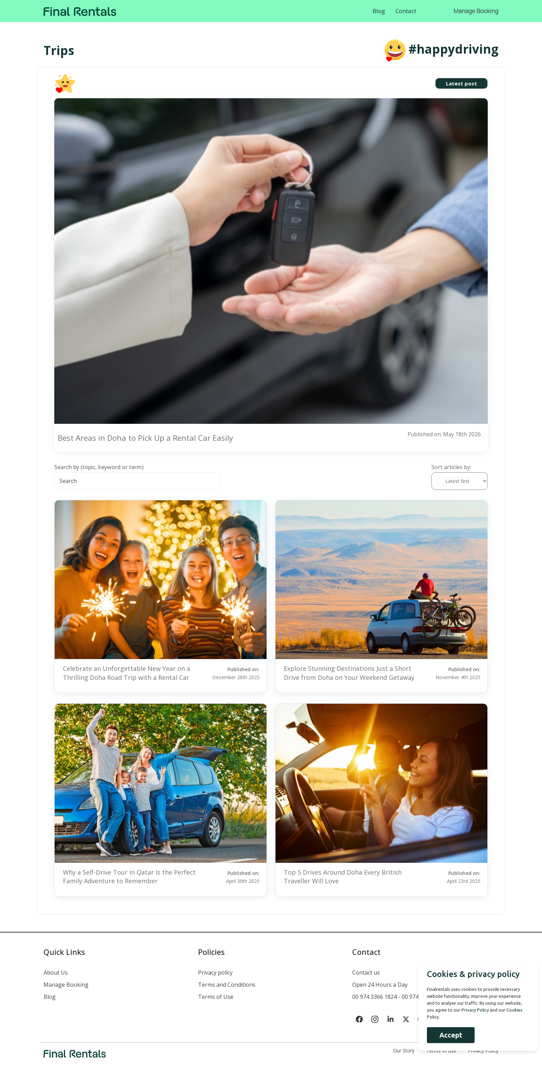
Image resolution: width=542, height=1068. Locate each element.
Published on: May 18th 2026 (443, 434)
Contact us (366, 972)
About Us (56, 972)
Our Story (403, 1050)
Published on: (234, 673)
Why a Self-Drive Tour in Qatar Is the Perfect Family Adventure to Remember (129, 876)
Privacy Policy (483, 1050)
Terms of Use (215, 997)
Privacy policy (215, 972)
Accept (448, 1035)
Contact (405, 11)
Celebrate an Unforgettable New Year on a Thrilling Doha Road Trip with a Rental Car (126, 672)
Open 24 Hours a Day (380, 984)
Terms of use (441, 1050)
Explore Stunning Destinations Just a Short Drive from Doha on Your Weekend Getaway (349, 672)
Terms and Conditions (226, 984)
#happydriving (453, 49)
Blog (379, 11)
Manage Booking (476, 11)
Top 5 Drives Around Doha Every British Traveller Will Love (343, 876)
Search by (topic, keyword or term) (98, 467)
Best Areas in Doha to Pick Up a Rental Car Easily (145, 437)
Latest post (461, 83)
